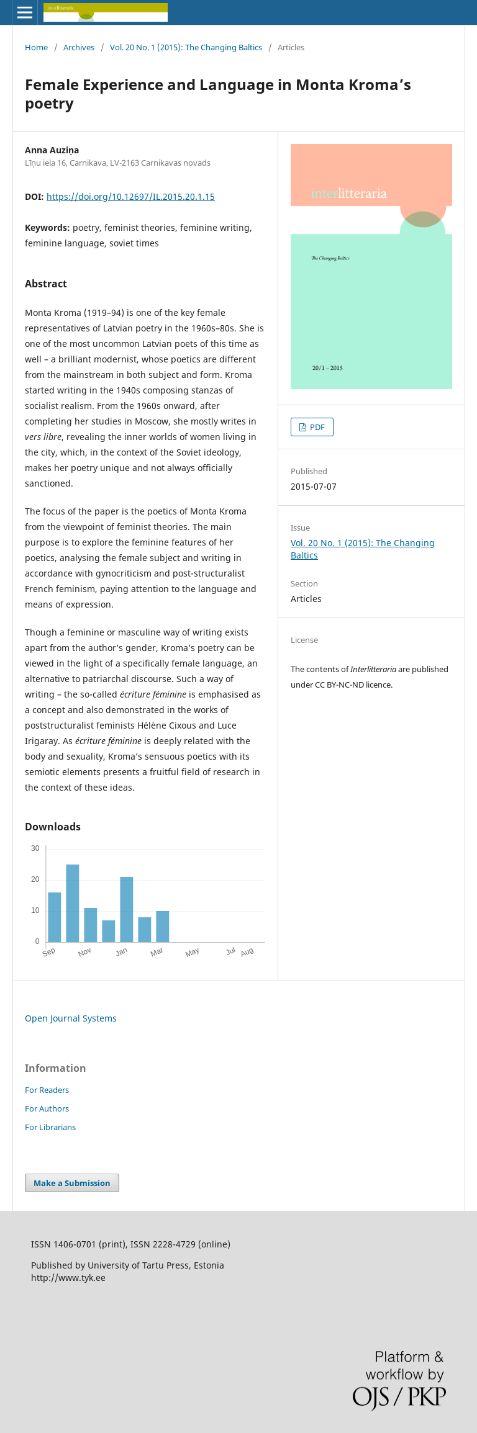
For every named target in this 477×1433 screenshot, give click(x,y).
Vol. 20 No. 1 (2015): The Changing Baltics (186, 47)
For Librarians (50, 1127)
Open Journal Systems (71, 1018)
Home (36, 47)
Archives (78, 47)
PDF (316, 427)
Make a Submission (72, 1182)
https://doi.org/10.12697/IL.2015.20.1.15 (131, 196)
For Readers (47, 1089)
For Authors (47, 1108)
